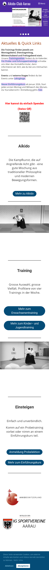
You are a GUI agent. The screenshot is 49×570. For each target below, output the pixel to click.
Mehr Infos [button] (18, 560)
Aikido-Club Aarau (19, 3)
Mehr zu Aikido (24, 193)
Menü (41, 3)
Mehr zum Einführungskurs (24, 462)
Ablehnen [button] (9, 566)
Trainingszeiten (17, 58)
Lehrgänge (19, 78)
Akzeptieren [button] (23, 566)
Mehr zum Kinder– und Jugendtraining (25, 325)
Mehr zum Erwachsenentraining (24, 310)
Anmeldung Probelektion (24, 452)
